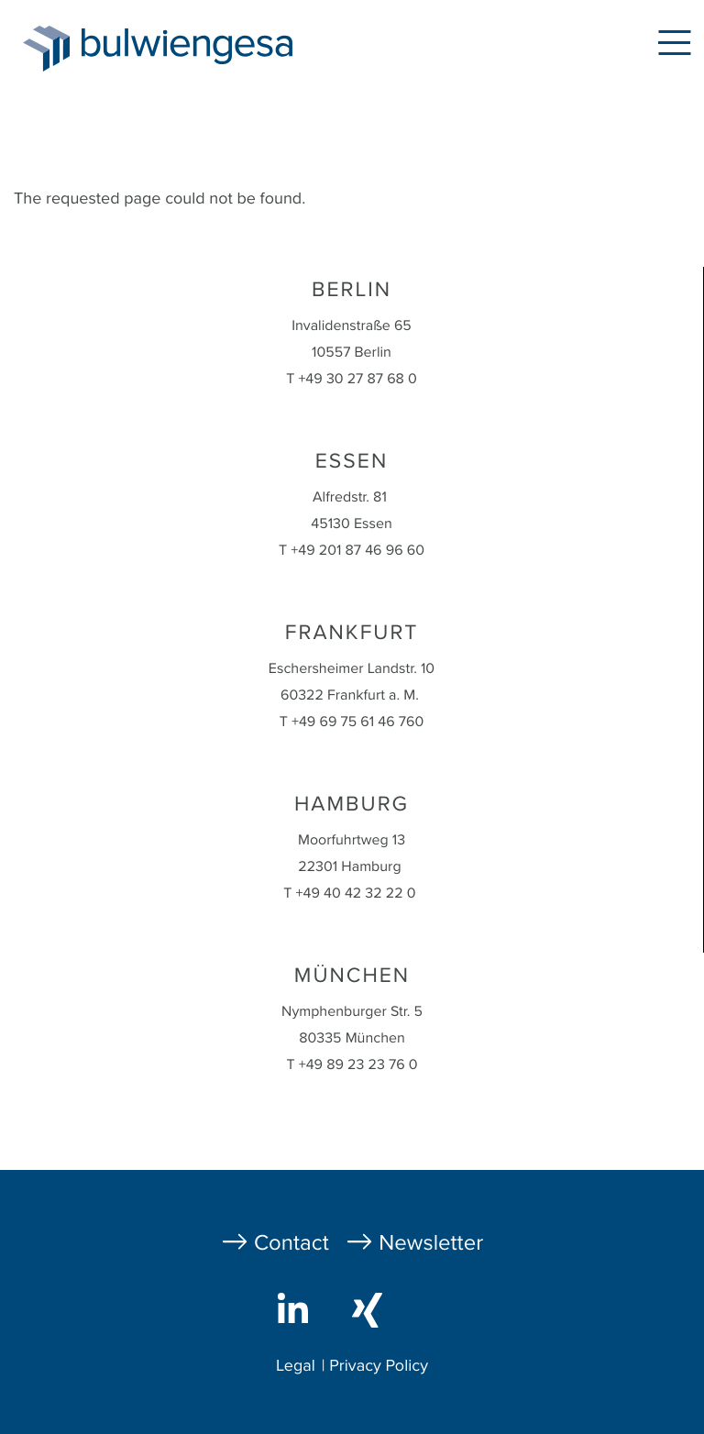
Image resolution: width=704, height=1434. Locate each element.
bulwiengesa (214, 47)
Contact (291, 1243)
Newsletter (431, 1243)
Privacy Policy (378, 1366)
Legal (295, 1366)
